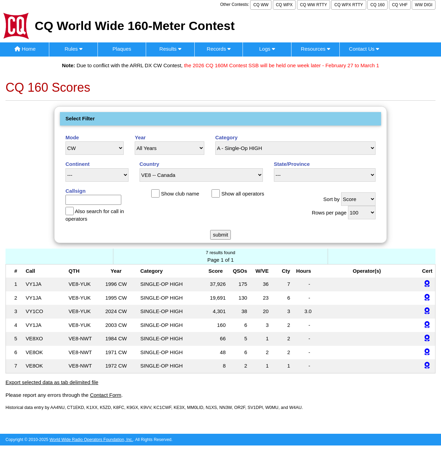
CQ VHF (400, 4)
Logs (267, 49)
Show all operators (242, 194)
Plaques (122, 49)
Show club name (180, 194)
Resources (315, 49)
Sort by (331, 199)
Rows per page (329, 213)
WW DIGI (423, 4)
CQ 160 (377, 4)
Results (170, 49)
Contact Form (105, 395)
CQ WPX (284, 4)
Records (218, 49)
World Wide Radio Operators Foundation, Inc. (91, 439)
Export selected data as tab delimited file (52, 382)
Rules (73, 49)
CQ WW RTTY (313, 4)
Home (24, 49)
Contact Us (364, 49)
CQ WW (260, 4)
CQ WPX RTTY (348, 4)
